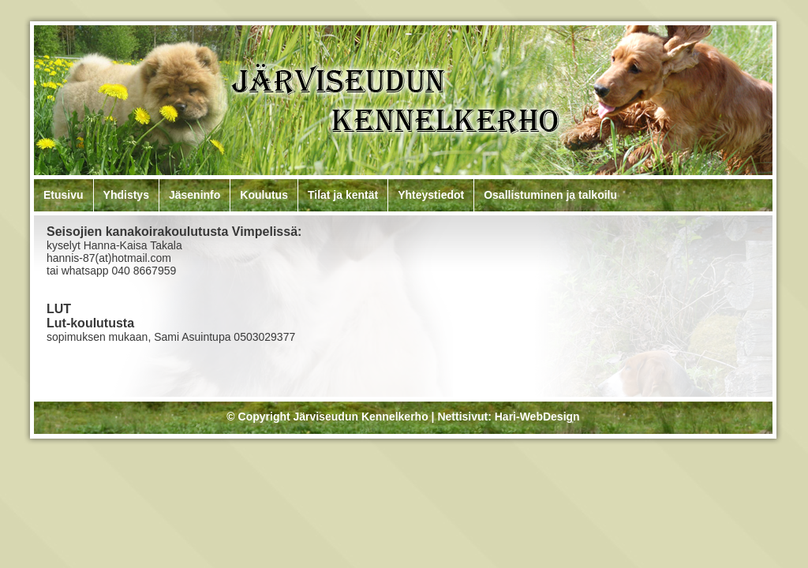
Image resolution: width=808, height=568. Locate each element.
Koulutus (264, 195)
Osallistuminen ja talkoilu (550, 195)
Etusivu (63, 195)
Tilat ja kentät (343, 195)
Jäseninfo (194, 195)
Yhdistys (126, 195)
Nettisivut (462, 416)
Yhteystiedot (431, 195)
